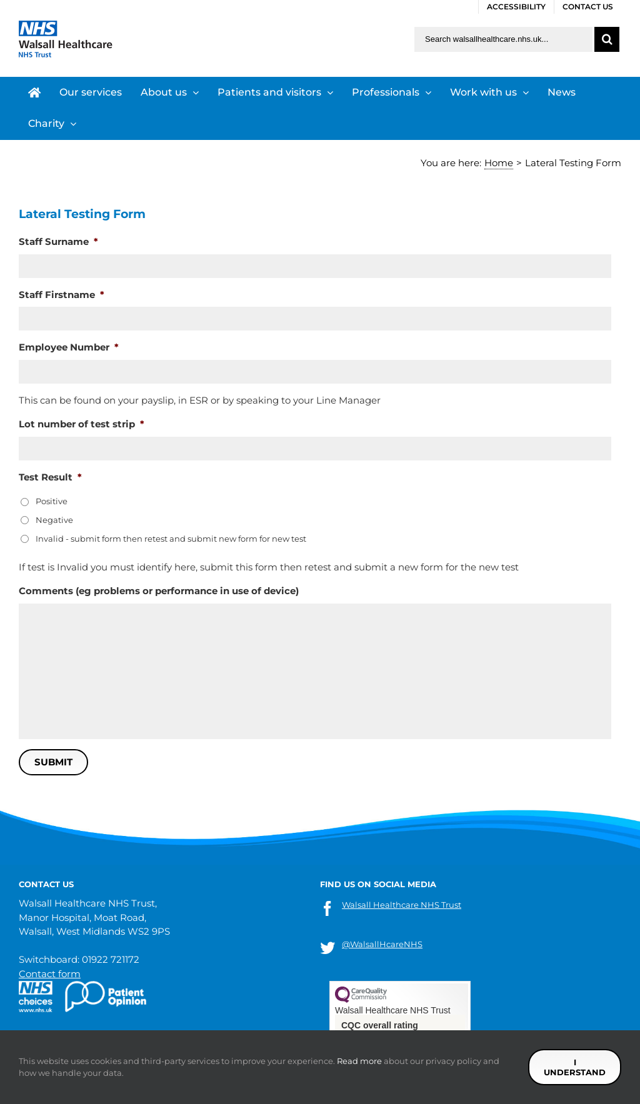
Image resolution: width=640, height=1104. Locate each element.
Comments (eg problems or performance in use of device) (159, 591)
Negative (54, 520)
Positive (52, 501)
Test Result (50, 477)
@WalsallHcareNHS (382, 944)
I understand (575, 1067)
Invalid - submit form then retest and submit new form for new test (171, 539)
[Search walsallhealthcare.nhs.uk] (503, 39)
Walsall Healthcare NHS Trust (401, 905)
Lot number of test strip (81, 424)
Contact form (50, 974)
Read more (359, 1061)
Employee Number (69, 347)
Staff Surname (58, 241)
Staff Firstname (61, 295)
